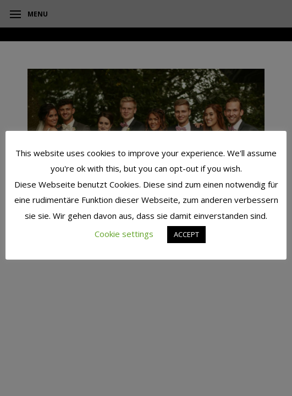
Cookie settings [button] (124, 233)
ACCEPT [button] (186, 234)
